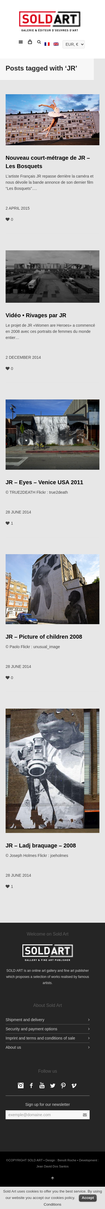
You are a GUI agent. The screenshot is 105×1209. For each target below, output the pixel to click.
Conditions (52, 1204)
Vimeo (73, 1085)
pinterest (63, 1085)
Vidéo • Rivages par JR (36, 315)
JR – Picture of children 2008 (44, 637)
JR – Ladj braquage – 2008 (41, 845)
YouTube (42, 1085)
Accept (88, 1198)
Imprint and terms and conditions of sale (40, 1038)
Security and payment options (31, 1029)
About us (13, 1047)
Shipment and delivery (25, 1019)
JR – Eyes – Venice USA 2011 (44, 482)
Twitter (52, 1085)
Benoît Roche (67, 1160)
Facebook (20, 1085)
